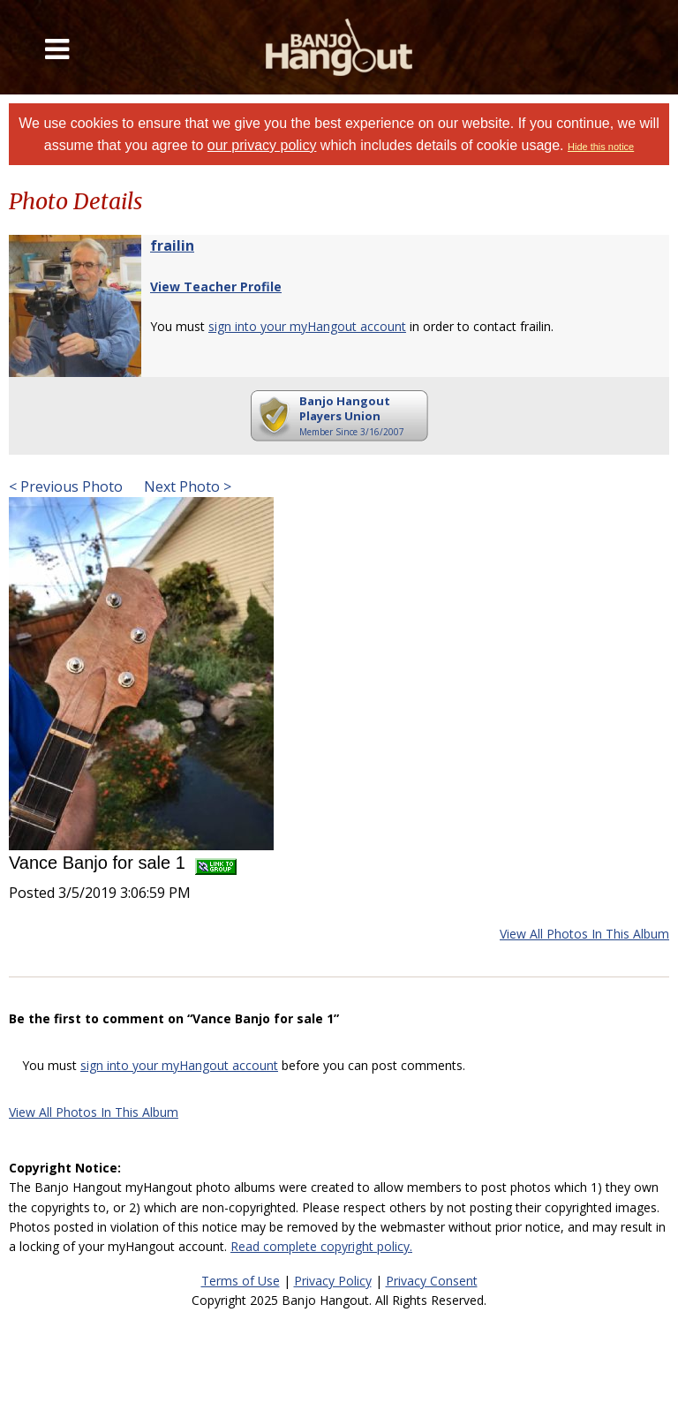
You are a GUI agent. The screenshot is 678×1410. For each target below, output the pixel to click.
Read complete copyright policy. (321, 1246)
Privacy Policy (333, 1280)
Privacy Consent (432, 1280)
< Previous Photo (66, 486)
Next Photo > (185, 486)
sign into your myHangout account (307, 326)
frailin (172, 245)
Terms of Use (240, 1280)
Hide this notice (601, 146)
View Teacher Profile (216, 286)
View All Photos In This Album (584, 933)
